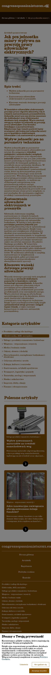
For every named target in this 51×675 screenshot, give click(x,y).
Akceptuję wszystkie (39, 671)
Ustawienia (24, 665)
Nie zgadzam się (40, 665)
